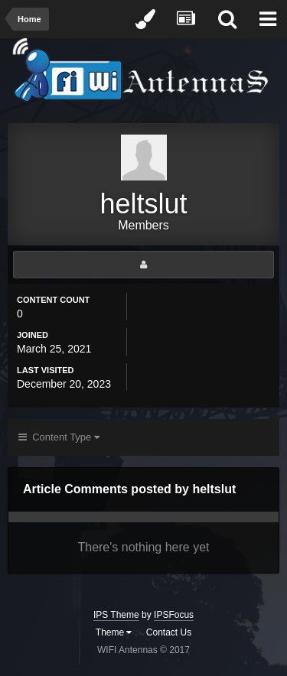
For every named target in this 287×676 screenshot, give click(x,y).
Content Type (58, 437)
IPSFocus (174, 614)
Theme (114, 632)
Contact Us (168, 632)
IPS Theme (116, 614)
